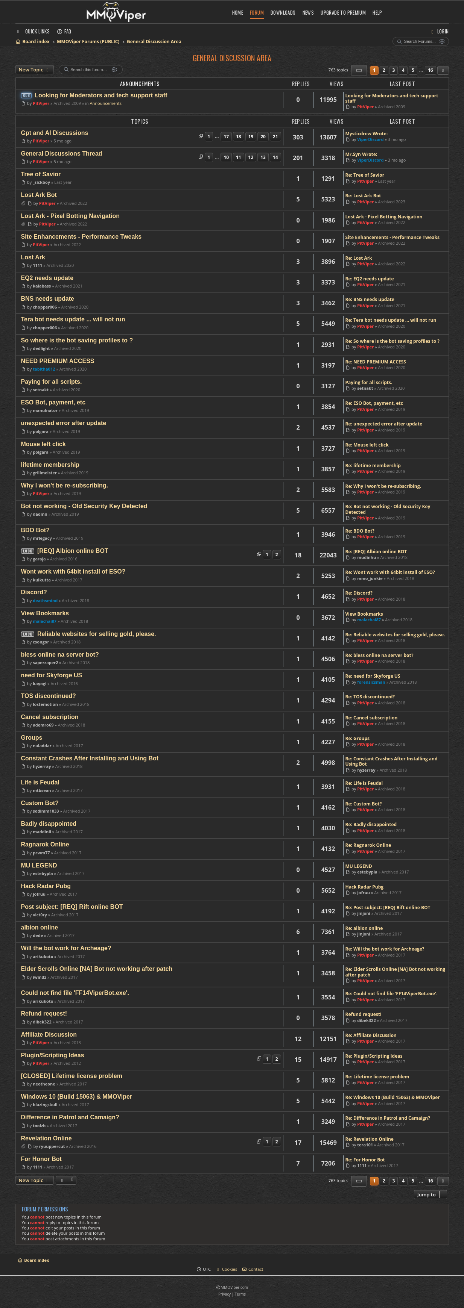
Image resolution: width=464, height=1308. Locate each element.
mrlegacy (42, 538)
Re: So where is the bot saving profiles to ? (392, 341)
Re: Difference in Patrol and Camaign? (387, 1118)
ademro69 (43, 725)
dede (38, 935)
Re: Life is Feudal (364, 783)
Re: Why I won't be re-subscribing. (383, 486)
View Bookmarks (364, 614)
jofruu (39, 894)
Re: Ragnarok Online (368, 845)
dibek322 (42, 1022)
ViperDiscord (370, 139)
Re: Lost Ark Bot (363, 195)
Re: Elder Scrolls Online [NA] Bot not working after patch (395, 972)
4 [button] (403, 70)
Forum (257, 12)
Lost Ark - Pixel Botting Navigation (384, 217)
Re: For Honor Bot (365, 1160)
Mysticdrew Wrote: (366, 133)
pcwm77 (41, 852)
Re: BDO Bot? (360, 531)
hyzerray (42, 766)
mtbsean (42, 790)
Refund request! (363, 1014)
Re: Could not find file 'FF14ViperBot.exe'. (391, 993)
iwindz (39, 977)
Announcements (106, 103)
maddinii (42, 831)
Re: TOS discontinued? (370, 696)
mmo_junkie (369, 578)
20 (263, 136)
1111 (37, 265)
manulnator (45, 410)
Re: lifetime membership (373, 465)
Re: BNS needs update (369, 299)
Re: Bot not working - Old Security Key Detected (388, 509)
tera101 (365, 1145)
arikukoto (43, 956)
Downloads (283, 12)
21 (275, 136)
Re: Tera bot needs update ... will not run (391, 320)
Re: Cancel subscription (371, 718)
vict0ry (40, 914)
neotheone (44, 1084)
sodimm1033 (46, 811)
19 (251, 136)
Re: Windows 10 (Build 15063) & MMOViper (392, 1097)
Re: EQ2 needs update (369, 279)
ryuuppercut (52, 1146)
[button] (359, 70)
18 (238, 136)
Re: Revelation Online (369, 1139)
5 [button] (413, 70)
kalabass (42, 286)
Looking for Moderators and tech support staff (391, 98)
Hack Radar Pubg (364, 887)
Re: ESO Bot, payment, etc (374, 403)
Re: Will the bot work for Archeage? (384, 949)
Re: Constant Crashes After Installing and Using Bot (391, 761)
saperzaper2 (45, 662)
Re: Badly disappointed (371, 824)
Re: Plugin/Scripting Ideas (374, 1056)
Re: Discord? (359, 593)
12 (251, 157)
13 (263, 157)
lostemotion (45, 704)
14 (275, 157)
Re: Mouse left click (367, 445)
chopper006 (45, 307)
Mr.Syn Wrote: (361, 154)
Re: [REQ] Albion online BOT (376, 551)
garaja (39, 559)
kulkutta (42, 580)
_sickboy (41, 182)
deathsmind (45, 600)
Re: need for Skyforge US (372, 676)
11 (238, 157)
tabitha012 (44, 369)
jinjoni (363, 913)
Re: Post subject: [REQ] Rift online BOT (388, 907)
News (308, 12)
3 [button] (393, 70)
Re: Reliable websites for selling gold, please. (395, 634)
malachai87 (44, 621)
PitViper (41, 103)
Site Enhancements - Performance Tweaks (392, 237)
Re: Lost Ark (358, 258)
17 (226, 136)
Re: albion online (364, 928)
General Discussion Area (232, 58)
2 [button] (384, 70)
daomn (40, 514)
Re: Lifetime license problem (377, 1076)
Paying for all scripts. (368, 382)
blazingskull (45, 1104)
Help (377, 12)
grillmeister (45, 472)
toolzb (39, 1125)
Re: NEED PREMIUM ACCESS (375, 362)
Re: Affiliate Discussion (371, 1035)
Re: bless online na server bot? (379, 655)
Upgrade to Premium (343, 12)
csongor (41, 642)
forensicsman (371, 682)
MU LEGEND (358, 866)
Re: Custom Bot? (363, 804)
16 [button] (430, 70)
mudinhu (366, 557)
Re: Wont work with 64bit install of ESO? (390, 572)
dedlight (41, 348)
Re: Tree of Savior (365, 175)
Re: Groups (357, 738)
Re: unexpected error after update (384, 424)
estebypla (43, 873)
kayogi (39, 683)
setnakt (41, 389)
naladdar (42, 745)
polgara (41, 431)
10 (226, 157)
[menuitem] (64, 31)
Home (237, 12)
